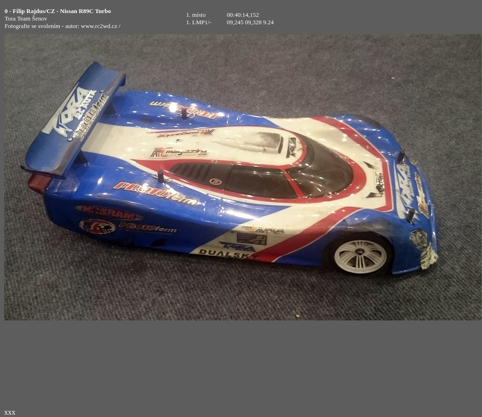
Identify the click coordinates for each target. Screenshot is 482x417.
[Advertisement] (417, 19)
